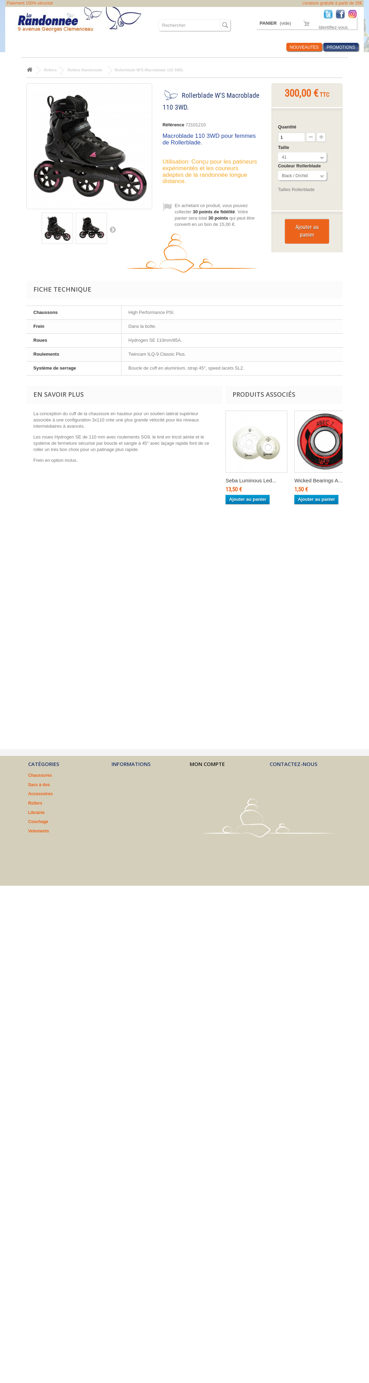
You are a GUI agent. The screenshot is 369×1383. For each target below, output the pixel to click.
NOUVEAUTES (304, 47)
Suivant (112, 229)
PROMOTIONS (341, 47)
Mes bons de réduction (212, 812)
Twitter (330, 14)
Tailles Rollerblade (296, 189)
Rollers (35, 803)
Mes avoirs (200, 784)
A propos (121, 803)
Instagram (354, 14)
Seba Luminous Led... (251, 480)
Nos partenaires (127, 812)
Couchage (38, 821)
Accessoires (40, 793)
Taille (284, 147)
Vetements (38, 831)
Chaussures (40, 775)
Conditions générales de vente (142, 793)
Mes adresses (203, 793)
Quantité (287, 126)
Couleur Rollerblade (300, 165)
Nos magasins (126, 784)
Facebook (342, 14)
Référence (173, 124)
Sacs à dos (39, 784)
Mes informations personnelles (220, 803)
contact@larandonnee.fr (308, 806)
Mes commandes (206, 775)
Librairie (36, 812)
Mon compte (207, 763)
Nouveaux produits (130, 775)
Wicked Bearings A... (318, 480)
